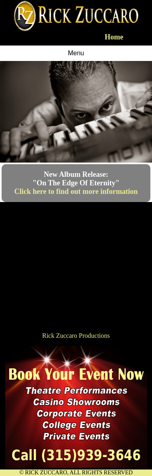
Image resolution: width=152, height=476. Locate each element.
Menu (76, 53)
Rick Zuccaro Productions (76, 335)
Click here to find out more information (75, 191)
